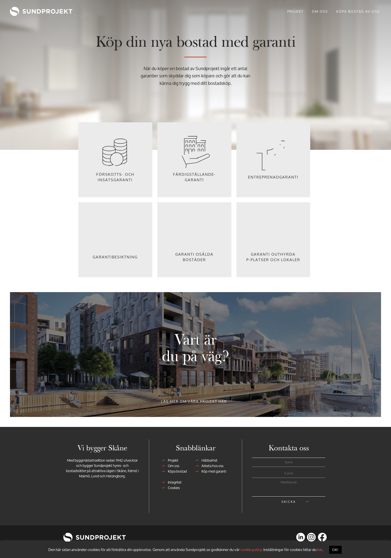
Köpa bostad (176, 471)
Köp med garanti (212, 471)
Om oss (172, 465)
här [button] (319, 550)
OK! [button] (335, 549)
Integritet (173, 482)
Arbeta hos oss (210, 465)
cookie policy (251, 550)
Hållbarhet (207, 460)
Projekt (171, 460)
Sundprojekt (24, 11)
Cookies (172, 487)
